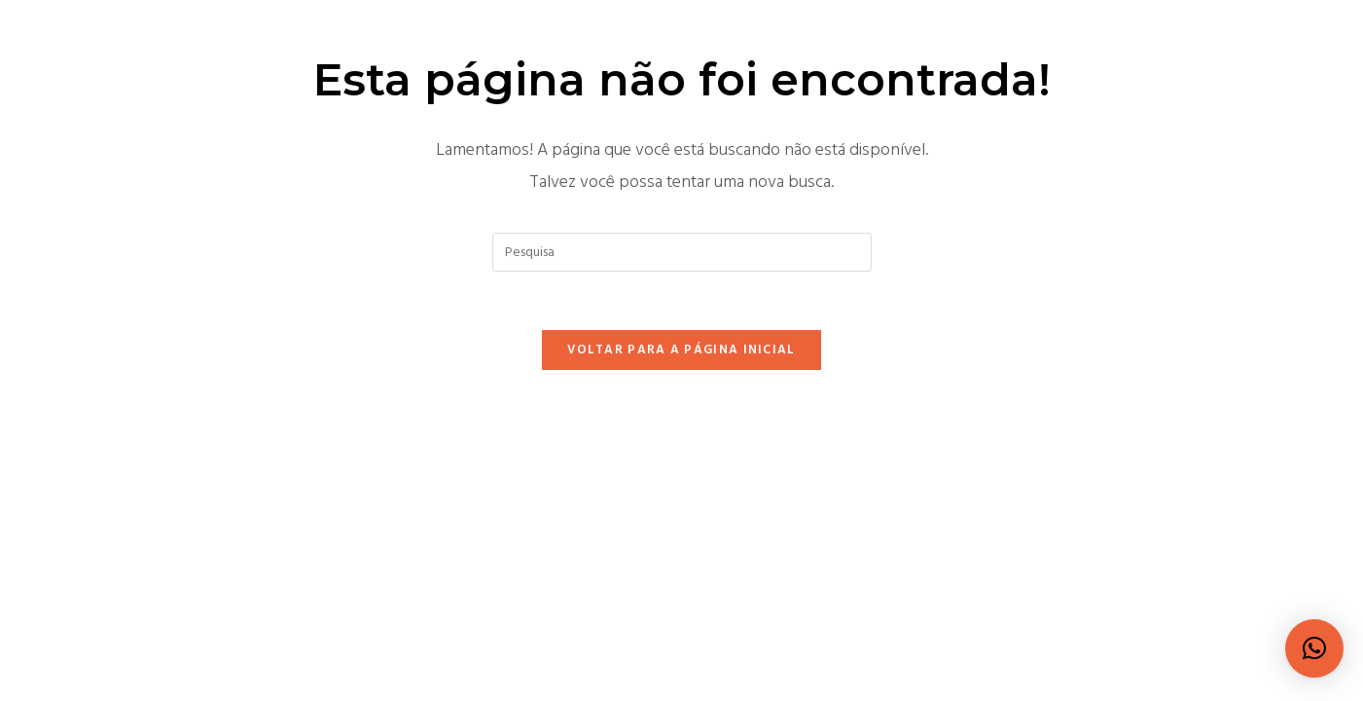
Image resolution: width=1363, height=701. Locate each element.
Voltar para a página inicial (681, 350)
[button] (1314, 648)
